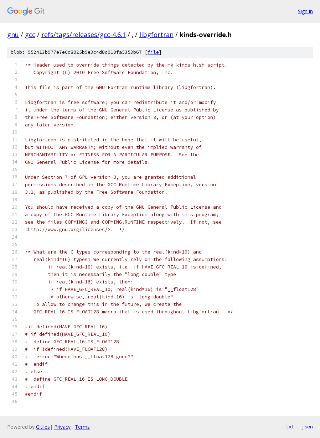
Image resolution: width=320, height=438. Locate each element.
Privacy (62, 426)
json (307, 426)
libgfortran (156, 34)
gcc (30, 34)
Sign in (305, 11)
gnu (13, 34)
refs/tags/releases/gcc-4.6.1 (83, 34)
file (153, 52)
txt (290, 426)
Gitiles (43, 426)
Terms (82, 426)
